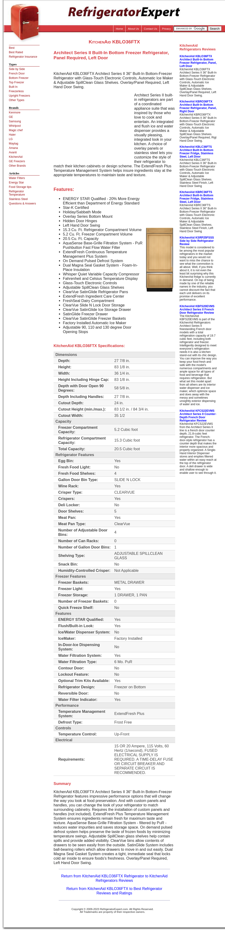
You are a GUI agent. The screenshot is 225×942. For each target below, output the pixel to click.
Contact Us (150, 28)
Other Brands (17, 165)
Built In (13, 86)
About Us (133, 28)
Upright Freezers (19, 95)
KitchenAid (16, 156)
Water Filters (17, 178)
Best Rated (16, 52)
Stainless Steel (18, 199)
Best (11, 47)
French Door (17, 73)
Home (119, 28)
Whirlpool (15, 125)
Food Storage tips (20, 187)
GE (11, 117)
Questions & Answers (22, 203)
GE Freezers (17, 161)
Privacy (166, 28)
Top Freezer (16, 82)
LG (11, 139)
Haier (12, 134)
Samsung (15, 121)
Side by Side (17, 69)
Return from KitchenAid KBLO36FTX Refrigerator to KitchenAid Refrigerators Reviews (114, 878)
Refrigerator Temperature (17, 193)
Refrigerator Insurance (23, 56)
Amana (13, 148)
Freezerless (16, 91)
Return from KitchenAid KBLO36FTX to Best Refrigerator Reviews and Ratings (114, 890)
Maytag (13, 143)
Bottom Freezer (18, 78)
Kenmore (14, 112)
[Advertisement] (93, 125)
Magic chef (16, 130)
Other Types (16, 100)
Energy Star (16, 182)
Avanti (13, 152)
